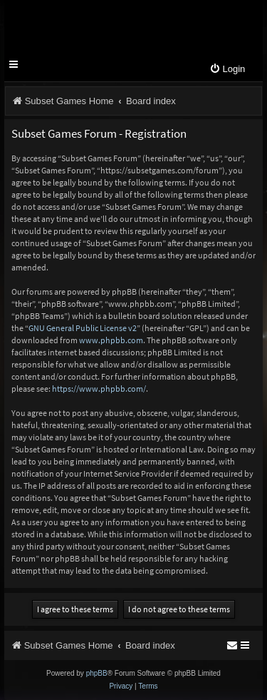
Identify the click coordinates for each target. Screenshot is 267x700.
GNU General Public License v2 (82, 328)
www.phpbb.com (111, 340)
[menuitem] (227, 69)
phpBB (97, 673)
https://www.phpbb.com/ (99, 388)
